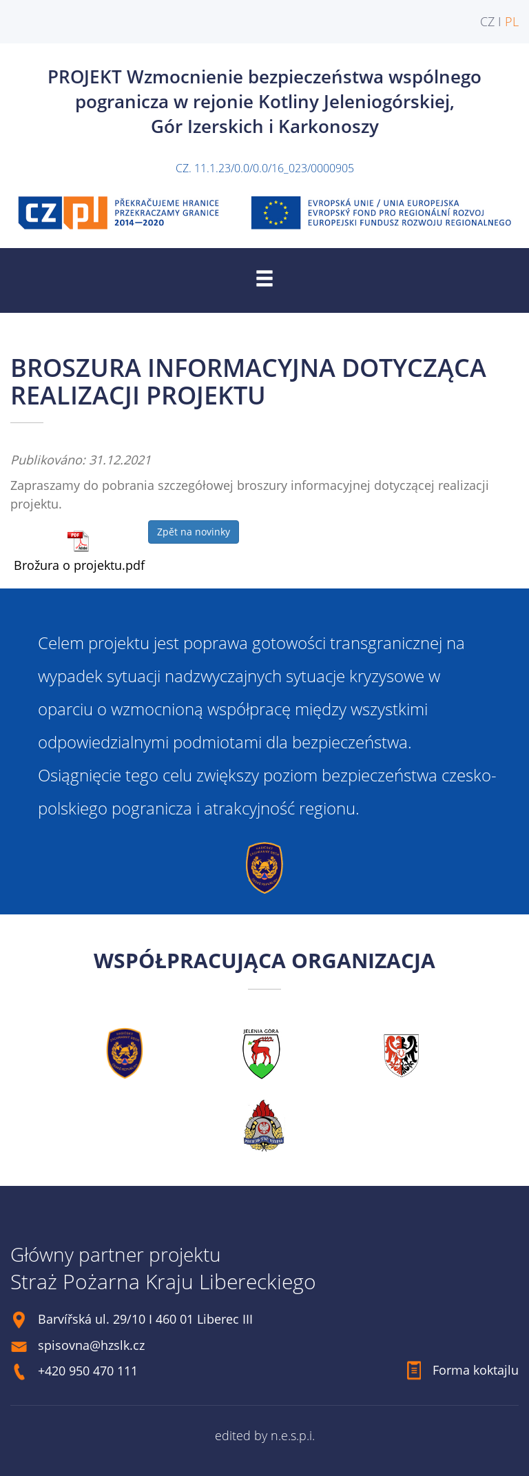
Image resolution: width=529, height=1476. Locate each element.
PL (512, 21)
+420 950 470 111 (88, 1370)
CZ (487, 21)
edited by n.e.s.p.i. (265, 1435)
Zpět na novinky (193, 531)
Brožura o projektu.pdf (79, 565)
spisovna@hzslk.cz (91, 1345)
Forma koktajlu (476, 1370)
